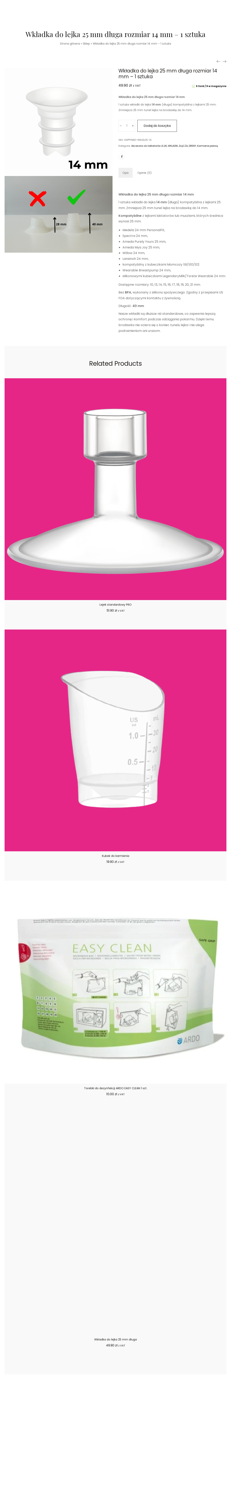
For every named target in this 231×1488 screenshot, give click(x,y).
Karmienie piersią (207, 146)
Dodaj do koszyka (157, 125)
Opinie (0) (144, 173)
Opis (125, 173)
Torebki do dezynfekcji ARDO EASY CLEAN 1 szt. (115, 1088)
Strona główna (70, 44)
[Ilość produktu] (126, 126)
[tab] (125, 173)
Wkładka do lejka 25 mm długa (115, 1339)
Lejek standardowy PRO (116, 605)
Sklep (86, 44)
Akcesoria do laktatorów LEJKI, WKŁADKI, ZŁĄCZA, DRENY (163, 146)
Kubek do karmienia (115, 856)
